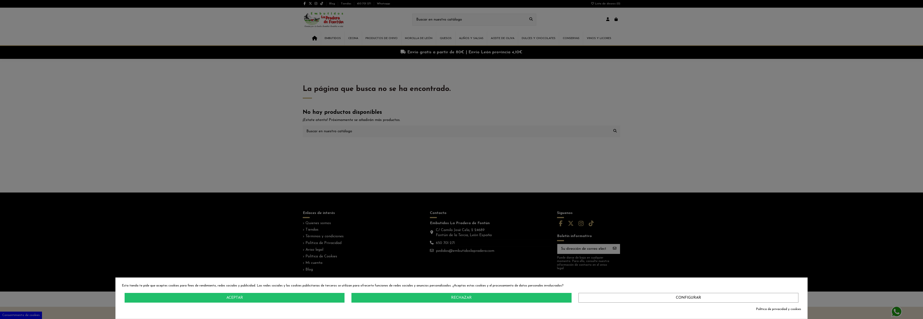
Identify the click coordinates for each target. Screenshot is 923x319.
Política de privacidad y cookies (778, 309)
